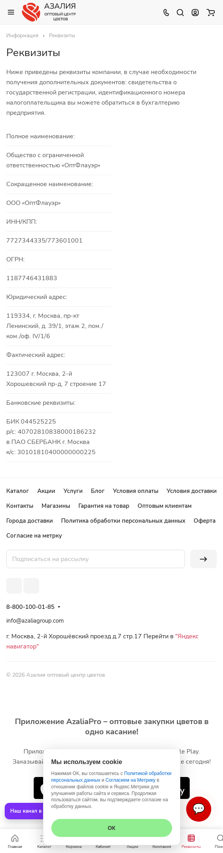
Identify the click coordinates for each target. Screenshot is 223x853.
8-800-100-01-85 (30, 606)
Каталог (17, 491)
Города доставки (29, 521)
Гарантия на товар (103, 506)
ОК (111, 828)
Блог (98, 491)
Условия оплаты (135, 491)
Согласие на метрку (34, 536)
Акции (46, 491)
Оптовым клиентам (165, 506)
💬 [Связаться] (198, 809)
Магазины (56, 506)
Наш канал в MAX (32, 811)
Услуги (73, 491)
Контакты (19, 506)
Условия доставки (192, 491)
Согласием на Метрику (130, 780)
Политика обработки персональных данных (123, 521)
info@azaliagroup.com (35, 621)
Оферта (205, 521)
